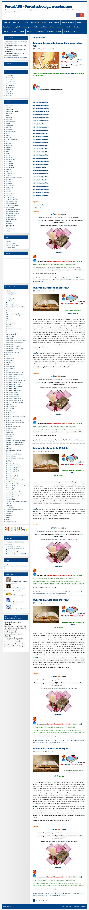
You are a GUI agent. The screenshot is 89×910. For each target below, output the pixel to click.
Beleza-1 (8, 311)
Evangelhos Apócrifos (12, 352)
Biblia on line (38, 208)
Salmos (21, 31)
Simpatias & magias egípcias (51, 270)
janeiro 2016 (9, 80)
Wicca (75, 31)
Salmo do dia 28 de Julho (40, 186)
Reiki (7, 446)
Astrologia (9, 301)
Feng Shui (17, 27)
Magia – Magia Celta (12, 378)
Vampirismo (9, 515)
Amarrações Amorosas (13, 546)
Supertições (9, 508)
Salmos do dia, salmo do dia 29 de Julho (51, 600)
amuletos (9, 114)
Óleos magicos (10, 173)
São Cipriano (10, 193)
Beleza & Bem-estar (68, 22)
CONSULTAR (58, 252)
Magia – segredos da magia (14, 400)
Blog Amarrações (11, 550)
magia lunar (9, 165)
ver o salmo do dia (40, 281)
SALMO (80, 302)
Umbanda (67, 31)
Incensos (9, 149)
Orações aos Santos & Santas (15, 422)
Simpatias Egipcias (11, 488)
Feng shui (9, 137)
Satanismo (9, 460)
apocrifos (9, 118)
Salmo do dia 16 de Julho (40, 149)
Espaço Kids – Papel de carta (15, 348)
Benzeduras (9, 125)
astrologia (9, 119)
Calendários (9, 327)
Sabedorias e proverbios (13, 450)
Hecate (8, 143)
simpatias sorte (10, 217)
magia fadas (9, 163)
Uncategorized (10, 229)
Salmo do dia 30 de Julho (40, 192)
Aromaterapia (10, 299)
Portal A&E (9, 183)
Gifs (7, 141)
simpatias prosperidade (13, 209)
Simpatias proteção (12, 211)
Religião (5, 31)
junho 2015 (9, 94)
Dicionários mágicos (12, 333)
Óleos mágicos (10, 412)
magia (8, 155)
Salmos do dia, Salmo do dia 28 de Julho (51, 748)
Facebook (6, 906)
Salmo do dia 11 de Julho (40, 133)
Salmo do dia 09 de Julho (41, 127)
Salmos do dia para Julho (44, 279)
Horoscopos (26, 27)
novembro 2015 (11, 84)
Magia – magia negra (12, 394)
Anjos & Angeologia (39, 264)
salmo (67, 73)
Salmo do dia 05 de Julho (40, 114)
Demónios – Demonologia (14, 329)
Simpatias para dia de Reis (14, 492)
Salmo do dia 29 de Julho (40, 189)
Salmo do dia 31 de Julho (40, 195)
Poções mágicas (11, 428)
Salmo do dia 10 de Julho (40, 130)
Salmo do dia (57, 261)
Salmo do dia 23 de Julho (40, 170)
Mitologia (9, 171)
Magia (35, 27)
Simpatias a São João (12, 468)
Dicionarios (9, 129)
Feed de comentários (12, 245)
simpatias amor (10, 197)
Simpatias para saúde (12, 498)
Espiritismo (9, 350)
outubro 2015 (10, 86)
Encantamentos (69, 268)
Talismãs (8, 227)
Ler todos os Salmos (41, 205)
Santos (29, 31)
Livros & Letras (10, 366)
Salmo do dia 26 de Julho (40, 180)
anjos (7, 116)
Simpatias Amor (50, 268)
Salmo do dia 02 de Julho (40, 105)
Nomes (52, 27)
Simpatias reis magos (12, 213)
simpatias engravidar (12, 205)
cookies (8, 127)
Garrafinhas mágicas (12, 139)
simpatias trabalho (11, 219)
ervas (7, 133)
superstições (10, 225)
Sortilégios (9, 506)
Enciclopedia (10, 337)
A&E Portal (6, 22)
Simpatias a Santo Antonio (14, 466)
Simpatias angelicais (39, 268)
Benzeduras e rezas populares (15, 313)
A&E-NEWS (16, 22)
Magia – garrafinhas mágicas (14, 372)
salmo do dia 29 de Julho (72, 740)
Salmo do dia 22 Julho (39, 167)
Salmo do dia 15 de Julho (40, 146)
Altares (26, 22)
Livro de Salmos (67, 261)
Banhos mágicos (54, 22)
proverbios (9, 187)
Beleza (8, 123)
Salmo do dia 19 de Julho (40, 158)
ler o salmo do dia (51, 278)
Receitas (77, 27)
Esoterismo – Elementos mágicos (16, 341)
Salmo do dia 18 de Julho (40, 155)
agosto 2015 (9, 90)
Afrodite (8, 108)
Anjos (44, 22)
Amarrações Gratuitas (12, 112)
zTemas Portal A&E (11, 521)
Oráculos (68, 27)
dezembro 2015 (10, 82)
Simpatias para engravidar (14, 494)
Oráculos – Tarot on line (13, 426)
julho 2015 (9, 92)
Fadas (8, 135)
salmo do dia (60, 278)
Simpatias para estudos (13, 496)
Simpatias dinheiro (11, 203)
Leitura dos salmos (40, 278)
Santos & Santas (11, 456)
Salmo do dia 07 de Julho (40, 121)
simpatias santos (11, 215)
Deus (62, 220)
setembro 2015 (10, 88)
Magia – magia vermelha (13, 398)
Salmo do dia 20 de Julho (40, 161)
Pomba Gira (9, 430)
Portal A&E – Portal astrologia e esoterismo (38, 7)
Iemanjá (8, 147)
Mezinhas (44, 27)
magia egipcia (10, 161)
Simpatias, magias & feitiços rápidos (64, 264)
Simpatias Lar (10, 490)
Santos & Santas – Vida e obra (15, 458)
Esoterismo (6, 27)
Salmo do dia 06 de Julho (41, 118)
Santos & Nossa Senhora (13, 454)
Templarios (9, 511)
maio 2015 (9, 95)
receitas (8, 189)
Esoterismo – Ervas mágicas (14, 343)
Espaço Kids (9, 344)
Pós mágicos (10, 185)
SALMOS (80, 60)
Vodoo (8, 517)
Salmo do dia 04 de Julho (41, 111)
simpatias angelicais (12, 199)
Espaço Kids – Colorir (12, 346)
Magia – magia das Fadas (13, 382)
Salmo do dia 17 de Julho (40, 152)
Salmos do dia (37, 442)
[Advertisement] (15, 271)
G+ (12, 906)
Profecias (9, 436)
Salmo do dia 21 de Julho (40, 164)
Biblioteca (9, 319)
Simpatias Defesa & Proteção (15, 484)
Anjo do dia (49, 264)
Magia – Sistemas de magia (14, 402)
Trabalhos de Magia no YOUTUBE (16, 554)
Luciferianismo (10, 368)
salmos (41, 217)
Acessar (8, 241)
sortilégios (9, 223)
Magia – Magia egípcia (12, 388)
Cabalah (8, 325)
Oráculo (57, 225)
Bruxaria (8, 321)
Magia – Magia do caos (13, 384)
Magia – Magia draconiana (14, 386)
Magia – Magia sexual (12, 396)
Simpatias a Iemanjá (12, 464)
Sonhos (58, 31)
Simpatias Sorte (11, 500)
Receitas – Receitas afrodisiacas (15, 440)
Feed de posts (10, 243)
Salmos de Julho (74, 278)
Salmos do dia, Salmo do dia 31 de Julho (51, 288)
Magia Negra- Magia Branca (14, 552)
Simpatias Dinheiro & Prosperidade (16, 486)
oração (73, 73)
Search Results (39, 31)
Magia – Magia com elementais (15, 380)
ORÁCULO (54, 214)
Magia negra (10, 167)
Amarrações (35, 22)
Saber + (14, 31)
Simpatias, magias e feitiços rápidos (16, 502)
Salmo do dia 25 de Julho (40, 177)
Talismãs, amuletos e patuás (14, 509)
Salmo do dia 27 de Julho (40, 183)
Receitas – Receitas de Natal (14, 442)
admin (45, 48)
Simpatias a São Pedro (13, 472)
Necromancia (10, 408)
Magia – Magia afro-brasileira (14, 374)
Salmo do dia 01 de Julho (40, 102)
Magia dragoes (10, 159)
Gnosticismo (10, 358)
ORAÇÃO (35, 353)
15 (43, 900)
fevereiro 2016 (10, 78)
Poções (8, 181)
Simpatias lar (10, 207)
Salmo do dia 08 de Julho (41, 124)
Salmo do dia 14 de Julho (40, 142)
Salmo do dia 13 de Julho (40, 139)
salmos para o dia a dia (48, 442)
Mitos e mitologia (11, 406)
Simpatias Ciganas (11, 201)
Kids (7, 151)
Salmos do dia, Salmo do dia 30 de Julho (51, 448)
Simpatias (50, 31)
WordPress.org (10, 247)
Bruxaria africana (11, 323)
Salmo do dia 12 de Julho (40, 136)
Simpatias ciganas (11, 478)
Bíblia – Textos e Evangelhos (14, 315)
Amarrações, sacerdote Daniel (15, 548)
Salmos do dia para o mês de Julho (62, 279)
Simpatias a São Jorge (12, 470)
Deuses (79, 22)
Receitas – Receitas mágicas (14, 444)
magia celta (9, 157)
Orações (59, 27)
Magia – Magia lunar (12, 392)
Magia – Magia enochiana (13, 390)
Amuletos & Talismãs (77, 270)
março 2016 (9, 76)
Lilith (7, 153)
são (42, 220)
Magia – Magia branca (12, 376)
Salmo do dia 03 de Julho (40, 108)
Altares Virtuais (10, 293)
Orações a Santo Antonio (13, 420)
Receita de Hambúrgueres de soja (16, 57)
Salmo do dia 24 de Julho (40, 174)
